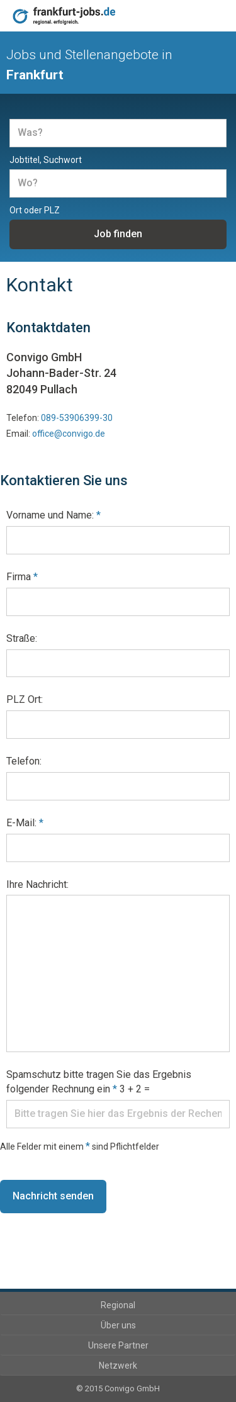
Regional (118, 1305)
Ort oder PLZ (34, 210)
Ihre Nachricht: (37, 884)
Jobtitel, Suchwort (45, 160)
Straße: (21, 638)
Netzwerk (118, 1365)
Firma (22, 577)
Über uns (118, 1325)
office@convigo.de (68, 434)
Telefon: (24, 761)
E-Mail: (24, 823)
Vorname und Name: (53, 515)
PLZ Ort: (24, 699)
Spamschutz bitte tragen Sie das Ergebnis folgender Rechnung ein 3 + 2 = (98, 1081)
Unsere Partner (118, 1345)
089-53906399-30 (77, 418)
